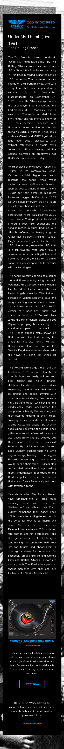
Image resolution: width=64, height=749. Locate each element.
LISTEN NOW (32, 684)
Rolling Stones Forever (36, 560)
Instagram (27, 529)
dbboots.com (44, 547)
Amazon (28, 254)
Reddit (26, 315)
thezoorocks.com (32, 723)
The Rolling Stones (20, 368)
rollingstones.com (41, 516)
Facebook (14, 529)
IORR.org (47, 538)
